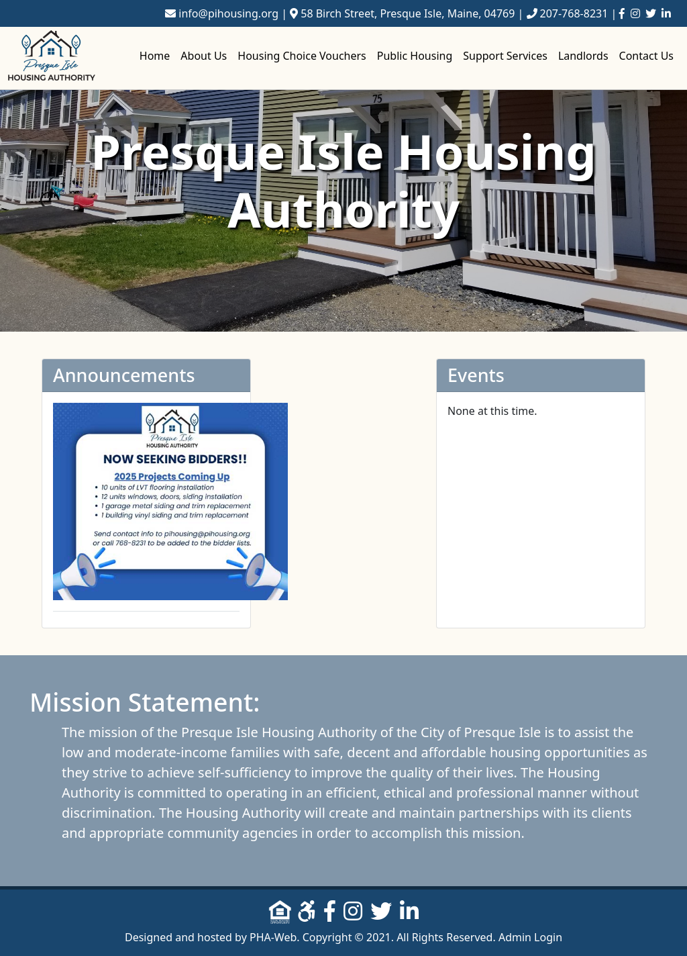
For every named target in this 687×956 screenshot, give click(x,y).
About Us (203, 55)
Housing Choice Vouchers (301, 55)
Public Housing (414, 55)
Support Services (505, 55)
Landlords (583, 55)
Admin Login (530, 937)
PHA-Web (273, 937)
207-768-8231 (574, 13)
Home (155, 55)
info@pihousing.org (228, 13)
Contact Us (646, 55)
